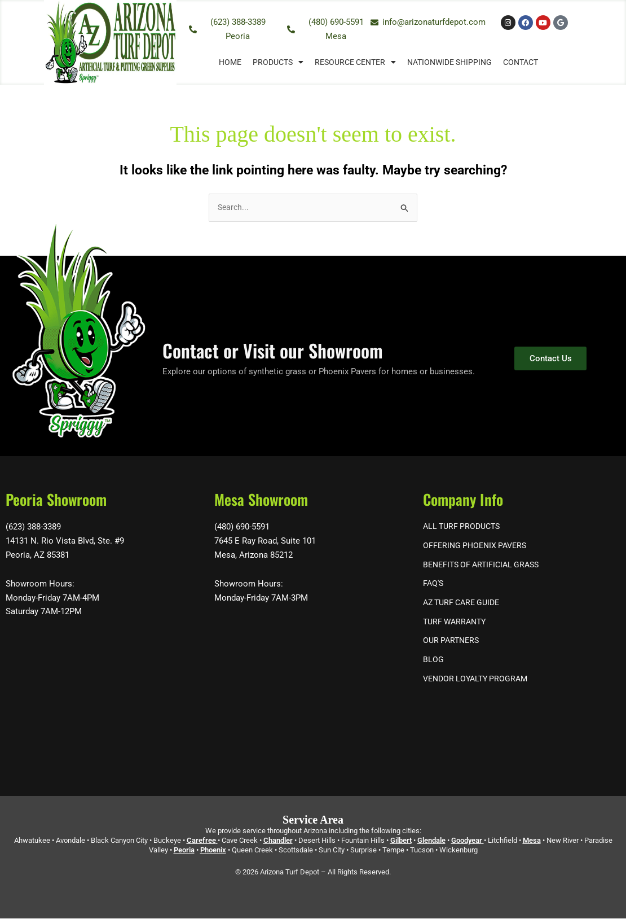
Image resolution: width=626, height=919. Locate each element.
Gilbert (401, 841)
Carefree (201, 841)
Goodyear (466, 841)
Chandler (278, 841)
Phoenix (213, 850)
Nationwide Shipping (449, 62)
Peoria (184, 850)
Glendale (431, 841)
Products (278, 62)
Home (230, 62)
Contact (520, 62)
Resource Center (355, 62)
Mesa (532, 841)
